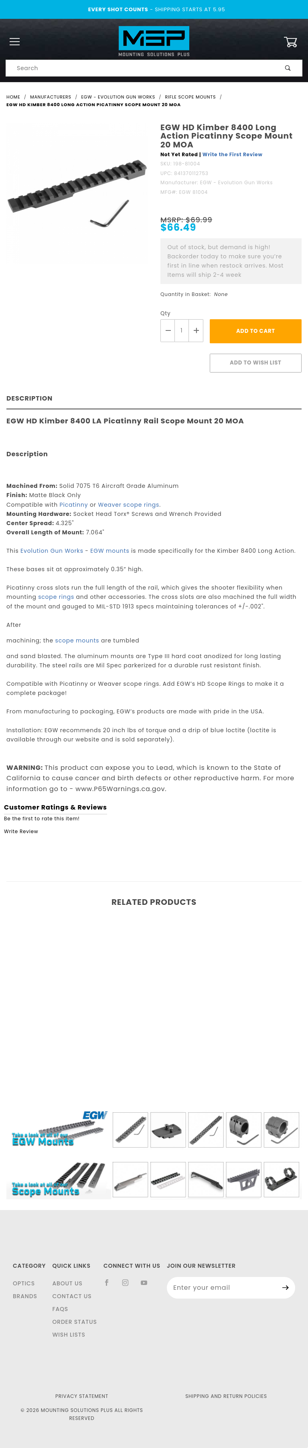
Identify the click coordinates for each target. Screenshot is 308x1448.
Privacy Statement (81, 1396)
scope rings (56, 597)
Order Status (74, 1322)
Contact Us (71, 1296)
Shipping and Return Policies (226, 1396)
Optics (24, 1283)
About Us (67, 1283)
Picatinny (74, 505)
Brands (25, 1296)
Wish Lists (68, 1335)
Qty (165, 313)
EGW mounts (109, 551)
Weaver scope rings (128, 505)
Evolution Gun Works (51, 551)
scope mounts (77, 640)
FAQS (60, 1309)
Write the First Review (233, 154)
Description (29, 398)
